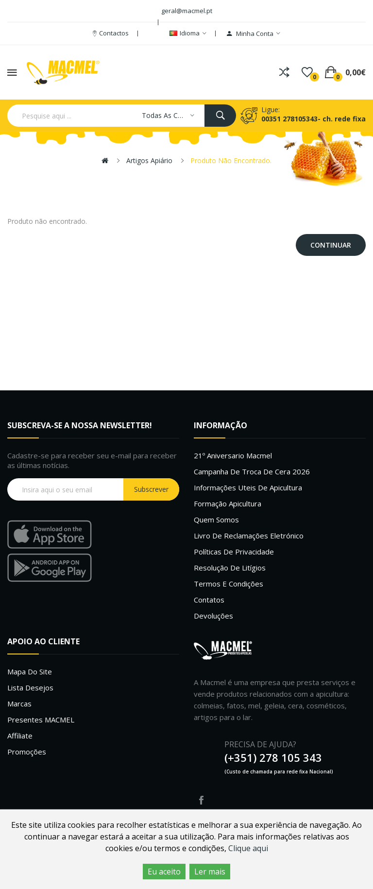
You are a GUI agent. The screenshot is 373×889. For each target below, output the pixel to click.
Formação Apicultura (227, 503)
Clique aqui (248, 848)
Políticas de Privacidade (234, 551)
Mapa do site (29, 671)
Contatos (209, 599)
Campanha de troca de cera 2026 (252, 471)
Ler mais (209, 871)
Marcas (19, 703)
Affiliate (20, 735)
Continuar (330, 245)
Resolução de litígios (230, 567)
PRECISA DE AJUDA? (260, 744)
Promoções (26, 751)
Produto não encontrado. (230, 160)
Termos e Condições (228, 583)
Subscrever (151, 489)
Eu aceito (164, 871)
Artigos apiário (149, 160)
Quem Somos (216, 519)
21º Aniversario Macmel (233, 455)
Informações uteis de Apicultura (248, 487)
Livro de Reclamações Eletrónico (249, 535)
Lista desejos (30, 687)
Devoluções (213, 616)
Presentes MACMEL (40, 719)
